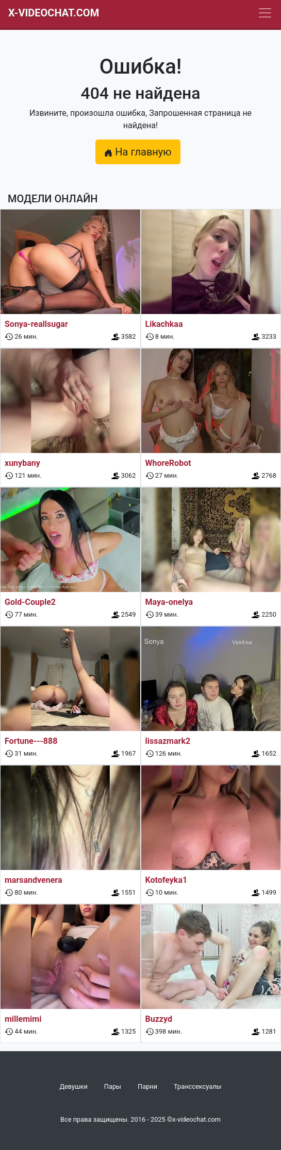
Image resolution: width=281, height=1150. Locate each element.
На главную (137, 152)
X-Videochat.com (53, 13)
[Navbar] (265, 13)
